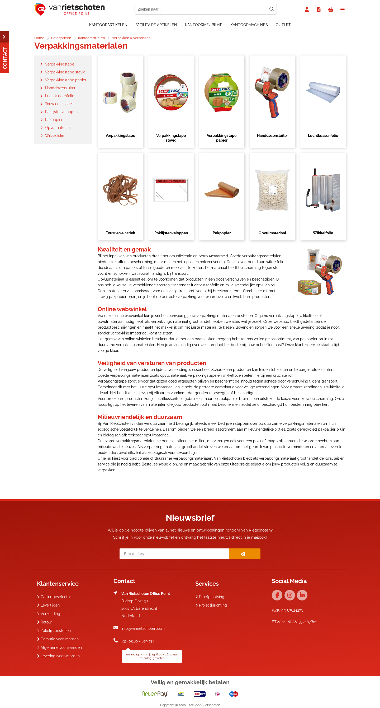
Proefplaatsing (209, 597)
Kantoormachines (249, 25)
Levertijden (48, 605)
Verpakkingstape (120, 135)
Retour (44, 622)
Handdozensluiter (272, 135)
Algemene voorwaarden (59, 647)
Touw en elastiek (120, 233)
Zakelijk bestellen (54, 630)
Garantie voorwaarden (58, 639)
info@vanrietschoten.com (143, 628)
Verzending (48, 614)
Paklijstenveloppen (171, 233)
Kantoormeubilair (203, 25)
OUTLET (283, 25)
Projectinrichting (211, 605)
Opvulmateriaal (272, 233)
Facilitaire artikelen (156, 25)
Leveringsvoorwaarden (58, 656)
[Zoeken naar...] (271, 9)
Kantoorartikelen (108, 25)
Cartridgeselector (54, 597)
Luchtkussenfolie (323, 135)
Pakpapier (222, 233)
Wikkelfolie (323, 233)
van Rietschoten (208, 705)
